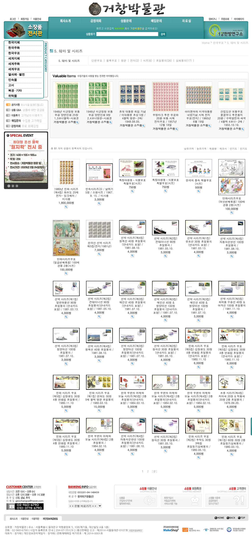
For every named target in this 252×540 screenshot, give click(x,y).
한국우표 (14, 53)
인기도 (233, 148)
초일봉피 (161, 60)
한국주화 (14, 47)
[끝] (154, 471)
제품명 (213, 148)
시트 (145, 60)
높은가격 (201, 148)
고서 (11, 85)
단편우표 (96, 60)
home (206, 43)
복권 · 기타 (15, 90)
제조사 (223, 148)
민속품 (12, 79)
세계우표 (14, 69)
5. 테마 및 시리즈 (237, 43)
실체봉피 (181, 60)
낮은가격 (189, 148)
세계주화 (14, 63)
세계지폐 (14, 58)
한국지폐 (14, 42)
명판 (123, 60)
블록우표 (111, 60)
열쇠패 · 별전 (16, 74)
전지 (132, 60)
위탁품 (12, 95)
